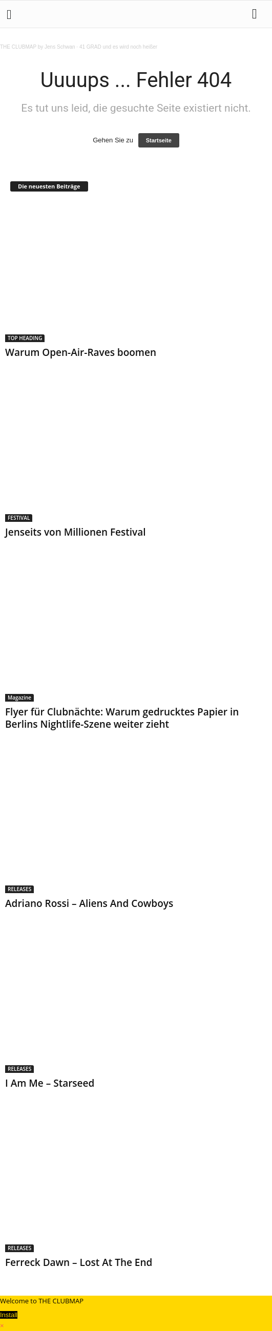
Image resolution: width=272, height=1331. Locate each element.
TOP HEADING (25, 338)
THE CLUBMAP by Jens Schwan (37, 47)
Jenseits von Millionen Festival (77, 532)
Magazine (19, 697)
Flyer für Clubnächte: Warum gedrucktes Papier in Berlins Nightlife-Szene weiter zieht (122, 718)
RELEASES (19, 889)
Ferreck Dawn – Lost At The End (78, 1262)
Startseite (159, 140)
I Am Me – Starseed (49, 1083)
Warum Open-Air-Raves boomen (80, 352)
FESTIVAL (19, 517)
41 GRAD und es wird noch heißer (118, 47)
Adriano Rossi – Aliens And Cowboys (89, 903)
